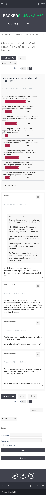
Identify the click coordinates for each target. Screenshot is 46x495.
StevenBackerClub (18, 217)
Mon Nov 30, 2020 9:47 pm (15, 205)
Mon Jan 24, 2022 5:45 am (15, 362)
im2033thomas (10, 321)
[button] (22, 68)
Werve (6, 196)
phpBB (14, 492)
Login (3, 428)
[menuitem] (8, 3)
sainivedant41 (9, 285)
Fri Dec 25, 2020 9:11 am (14, 293)
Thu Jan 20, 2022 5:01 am (15, 330)
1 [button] (25, 68)
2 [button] (27, 68)
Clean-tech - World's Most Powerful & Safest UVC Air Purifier (18, 47)
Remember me (9, 445)
